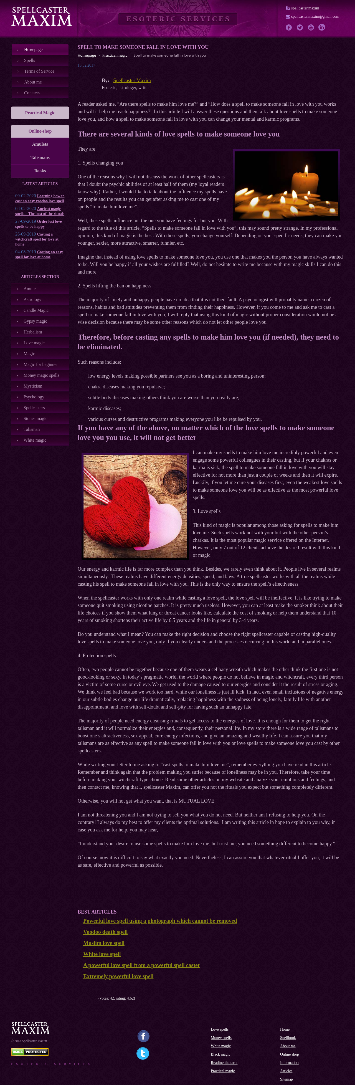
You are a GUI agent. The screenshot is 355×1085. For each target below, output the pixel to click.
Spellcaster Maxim (132, 80)
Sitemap (286, 1079)
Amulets (40, 144)
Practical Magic (40, 112)
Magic (29, 353)
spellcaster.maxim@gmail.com (315, 16)
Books (40, 170)
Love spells (220, 1029)
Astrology (32, 299)
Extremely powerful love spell (118, 976)
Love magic (34, 342)
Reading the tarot (224, 1063)
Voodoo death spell (105, 932)
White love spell (102, 954)
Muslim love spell (104, 943)
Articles (286, 1071)
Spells (29, 60)
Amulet (30, 288)
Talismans (40, 157)
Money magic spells (41, 375)
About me (33, 82)
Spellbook (288, 1038)
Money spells (221, 1038)
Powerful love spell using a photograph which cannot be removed (160, 921)
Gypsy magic (35, 321)
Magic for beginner (41, 364)
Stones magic (35, 418)
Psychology (34, 396)
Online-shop (40, 131)
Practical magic (223, 1071)
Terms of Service (39, 71)
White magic (35, 440)
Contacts (32, 92)
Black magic (220, 1054)
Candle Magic (36, 310)
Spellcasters (34, 407)
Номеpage (33, 49)
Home (285, 1029)
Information (289, 1063)
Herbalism (33, 332)
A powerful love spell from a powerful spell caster (141, 965)
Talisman (32, 429)
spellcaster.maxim (305, 8)
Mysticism (33, 386)
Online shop (289, 1054)
